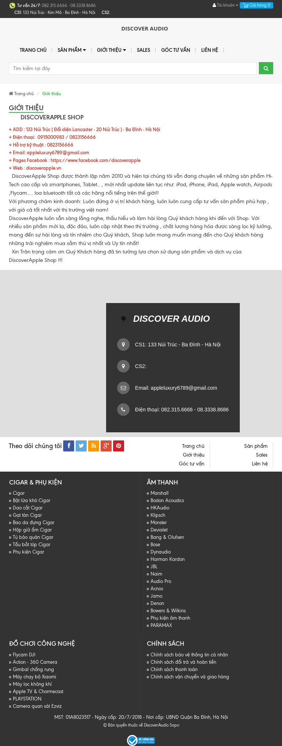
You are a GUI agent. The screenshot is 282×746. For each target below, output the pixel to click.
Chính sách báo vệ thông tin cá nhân (189, 654)
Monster (159, 522)
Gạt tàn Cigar (27, 515)
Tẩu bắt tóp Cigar (31, 544)
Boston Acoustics (167, 500)
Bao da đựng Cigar (33, 522)
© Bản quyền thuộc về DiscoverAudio (136, 725)
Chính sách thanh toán (174, 669)
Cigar (19, 493)
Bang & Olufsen (167, 537)
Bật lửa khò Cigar (31, 500)
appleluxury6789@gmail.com (183, 388)
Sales (143, 50)
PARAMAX (161, 625)
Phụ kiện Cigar (28, 552)
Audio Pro (161, 581)
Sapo (174, 725)
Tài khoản (226, 5)
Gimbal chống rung (33, 669)
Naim (156, 574)
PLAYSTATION (27, 699)
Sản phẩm (72, 50)
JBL (154, 566)
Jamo (156, 596)
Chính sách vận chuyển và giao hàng (190, 677)
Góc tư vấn (175, 50)
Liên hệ (209, 50)
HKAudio (160, 508)
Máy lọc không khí (32, 684)
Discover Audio (144, 28)
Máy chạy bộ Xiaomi (34, 677)
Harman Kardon (168, 559)
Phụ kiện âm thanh (170, 618)
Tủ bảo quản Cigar (33, 537)
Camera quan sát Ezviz (37, 706)
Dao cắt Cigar (28, 508)
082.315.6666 (176, 409)
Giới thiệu (111, 50)
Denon (157, 603)
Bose (155, 544)
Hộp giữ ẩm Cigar (32, 530)
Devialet (159, 530)
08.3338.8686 (212, 409)
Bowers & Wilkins (168, 610)
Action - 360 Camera (35, 662)
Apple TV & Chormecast (38, 691)
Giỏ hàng (256, 5)
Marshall (160, 493)
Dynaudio (161, 552)
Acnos (157, 588)
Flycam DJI (24, 654)
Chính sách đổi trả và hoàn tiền (183, 662)
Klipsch (158, 515)
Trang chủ (33, 50)
